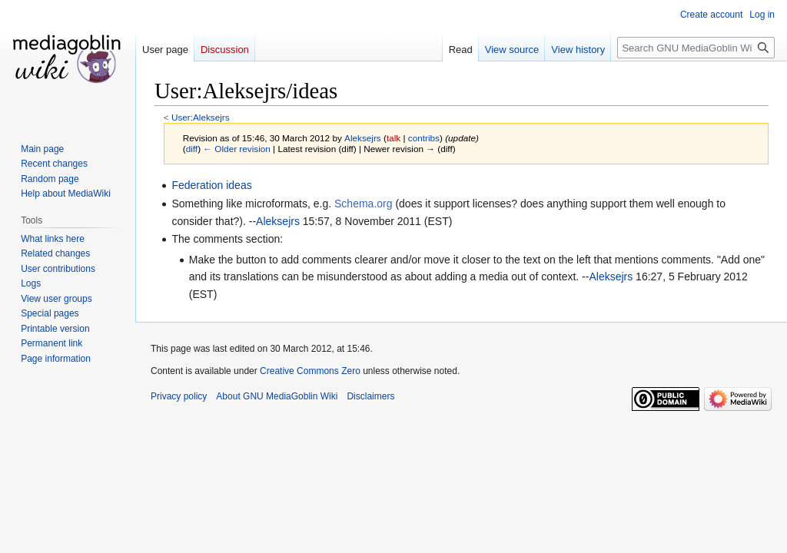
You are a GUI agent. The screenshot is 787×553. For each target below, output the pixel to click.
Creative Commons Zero (310, 371)
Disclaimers (370, 396)
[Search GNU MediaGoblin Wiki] (696, 47)
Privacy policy (179, 396)
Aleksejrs (278, 221)
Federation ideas (211, 185)
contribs (424, 138)
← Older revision (237, 149)
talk (393, 138)
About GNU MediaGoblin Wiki (276, 396)
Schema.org (363, 203)
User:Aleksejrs (200, 117)
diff (192, 149)
